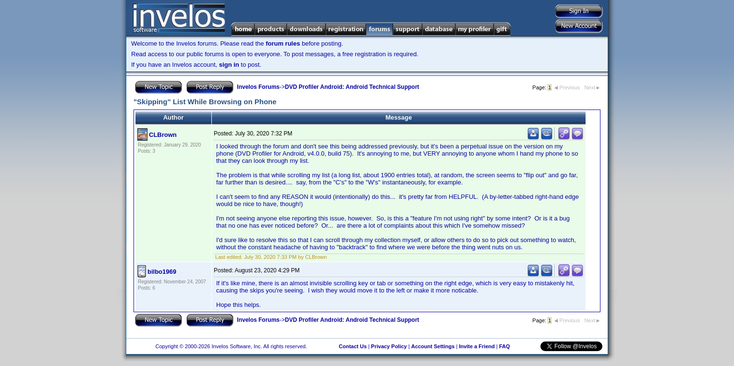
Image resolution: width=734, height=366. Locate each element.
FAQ (504, 346)
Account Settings (432, 346)
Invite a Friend (477, 346)
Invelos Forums (258, 87)
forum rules (283, 43)
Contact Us (353, 346)
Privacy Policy (389, 346)
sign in (229, 64)
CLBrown (163, 134)
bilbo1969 (161, 271)
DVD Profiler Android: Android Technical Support (352, 87)
